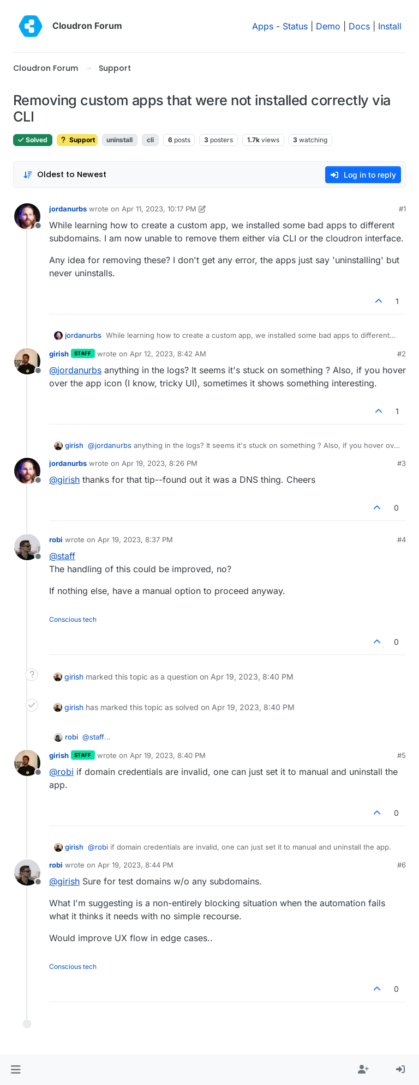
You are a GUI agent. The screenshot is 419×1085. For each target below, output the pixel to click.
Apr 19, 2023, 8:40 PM (168, 755)
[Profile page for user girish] (27, 361)
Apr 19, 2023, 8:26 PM (159, 463)
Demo (328, 26)
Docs (359, 26)
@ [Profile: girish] (64, 479)
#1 (402, 208)
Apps (262, 26)
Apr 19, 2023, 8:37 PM (135, 539)
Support (77, 140)
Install (390, 26)
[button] (15, 1070)
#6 (401, 864)
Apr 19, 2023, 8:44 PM (135, 864)
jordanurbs (68, 208)
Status (295, 26)
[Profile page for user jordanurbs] (27, 216)
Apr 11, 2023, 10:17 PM (159, 208)
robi (56, 539)
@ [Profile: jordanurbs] (75, 370)
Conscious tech (73, 619)
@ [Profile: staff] (62, 555)
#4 (401, 539)
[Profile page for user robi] (27, 547)
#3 (401, 463)
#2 (401, 353)
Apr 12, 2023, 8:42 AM (168, 353)
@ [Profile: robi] (61, 771)
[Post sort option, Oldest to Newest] (64, 174)
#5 (401, 755)
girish (59, 353)
